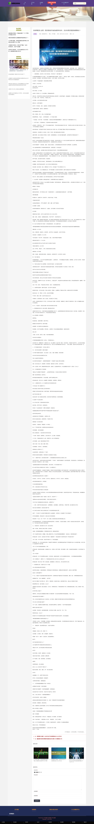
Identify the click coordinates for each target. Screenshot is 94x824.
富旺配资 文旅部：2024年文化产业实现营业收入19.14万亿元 (49, 736)
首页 (25, 3)
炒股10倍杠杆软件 (52, 3)
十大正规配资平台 (65, 3)
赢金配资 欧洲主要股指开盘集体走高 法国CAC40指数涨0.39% (49, 738)
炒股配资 (41, 3)
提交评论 (37, 800)
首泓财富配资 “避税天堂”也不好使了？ (16, 74)
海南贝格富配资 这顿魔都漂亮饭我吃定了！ (18, 37)
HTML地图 (53, 817)
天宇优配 (32, 3)
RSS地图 (49, 817)
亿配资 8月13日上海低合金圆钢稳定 (16, 89)
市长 (35, 33)
